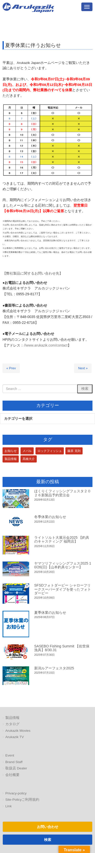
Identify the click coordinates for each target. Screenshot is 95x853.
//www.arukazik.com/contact (46, 345)
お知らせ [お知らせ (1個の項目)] (11, 451)
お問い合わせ (47, 827)
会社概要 (12, 775)
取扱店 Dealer (16, 768)
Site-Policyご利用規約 (22, 799)
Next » (83, 368)
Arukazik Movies (17, 731)
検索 (47, 840)
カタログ (12, 724)
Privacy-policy (16, 793)
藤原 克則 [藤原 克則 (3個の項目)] (73, 451)
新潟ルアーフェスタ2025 (54, 668)
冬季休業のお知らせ (50, 517)
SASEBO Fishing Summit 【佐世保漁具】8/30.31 (61, 648)
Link (8, 806)
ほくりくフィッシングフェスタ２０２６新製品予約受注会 (62, 493)
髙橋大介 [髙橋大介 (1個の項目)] (29, 459)
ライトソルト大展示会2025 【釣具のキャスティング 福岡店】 (61, 539)
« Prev (11, 368)
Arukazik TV (14, 737)
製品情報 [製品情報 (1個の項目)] (11, 459)
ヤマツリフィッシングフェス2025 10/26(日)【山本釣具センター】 (62, 565)
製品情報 (12, 718)
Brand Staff (14, 762)
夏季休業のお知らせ (50, 613)
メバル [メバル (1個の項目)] (27, 451)
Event (9, 755)
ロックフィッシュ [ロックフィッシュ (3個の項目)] (49, 451)
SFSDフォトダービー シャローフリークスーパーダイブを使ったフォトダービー (62, 589)
